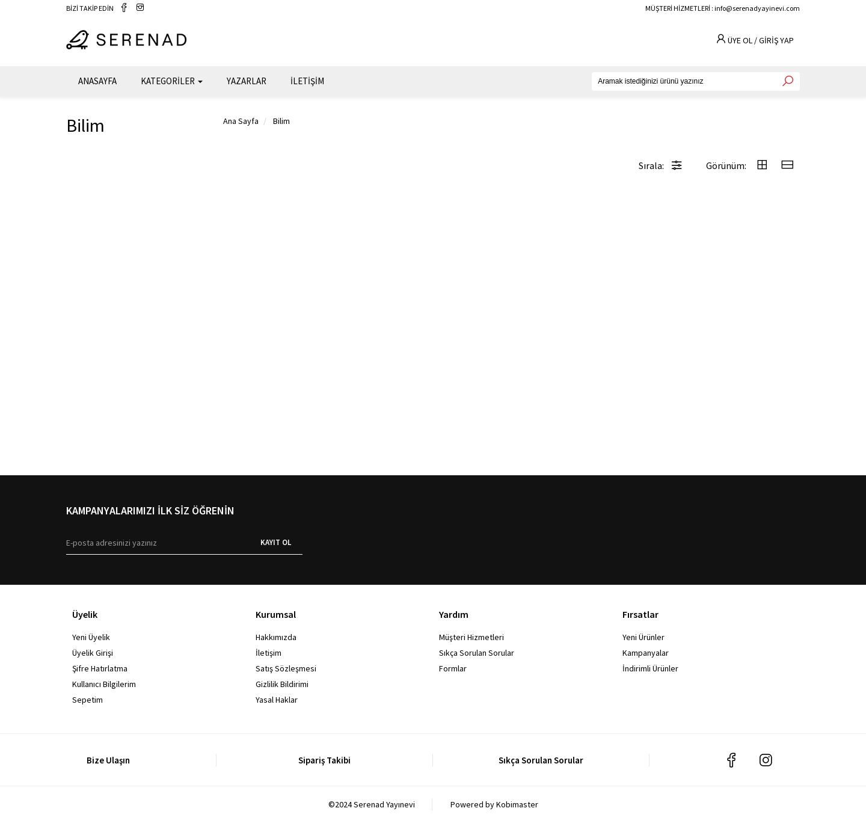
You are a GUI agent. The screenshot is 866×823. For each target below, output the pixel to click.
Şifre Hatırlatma (99, 668)
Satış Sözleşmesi (286, 668)
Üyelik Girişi (92, 652)
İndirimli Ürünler (650, 668)
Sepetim (87, 699)
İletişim (268, 652)
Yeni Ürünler (643, 637)
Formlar (453, 668)
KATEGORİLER (172, 78)
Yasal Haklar (277, 699)
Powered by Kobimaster (494, 804)
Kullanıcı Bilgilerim (104, 684)
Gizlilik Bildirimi (282, 684)
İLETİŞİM (307, 78)
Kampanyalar (645, 652)
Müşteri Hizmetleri (471, 637)
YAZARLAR (246, 78)
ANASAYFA (97, 78)
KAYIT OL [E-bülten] (275, 542)
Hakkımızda (276, 637)
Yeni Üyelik (91, 637)
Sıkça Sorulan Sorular (476, 652)
